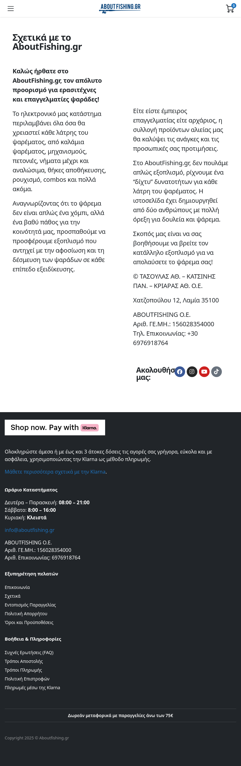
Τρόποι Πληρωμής (23, 670)
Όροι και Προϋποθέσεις (29, 622)
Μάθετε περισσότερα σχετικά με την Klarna (55, 471)
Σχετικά (12, 596)
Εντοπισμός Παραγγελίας (30, 605)
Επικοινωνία (17, 587)
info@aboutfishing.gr (30, 530)
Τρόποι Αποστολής (24, 661)
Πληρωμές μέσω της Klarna (32, 687)
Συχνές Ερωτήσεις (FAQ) (29, 652)
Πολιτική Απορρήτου (26, 613)
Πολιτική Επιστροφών (27, 679)
